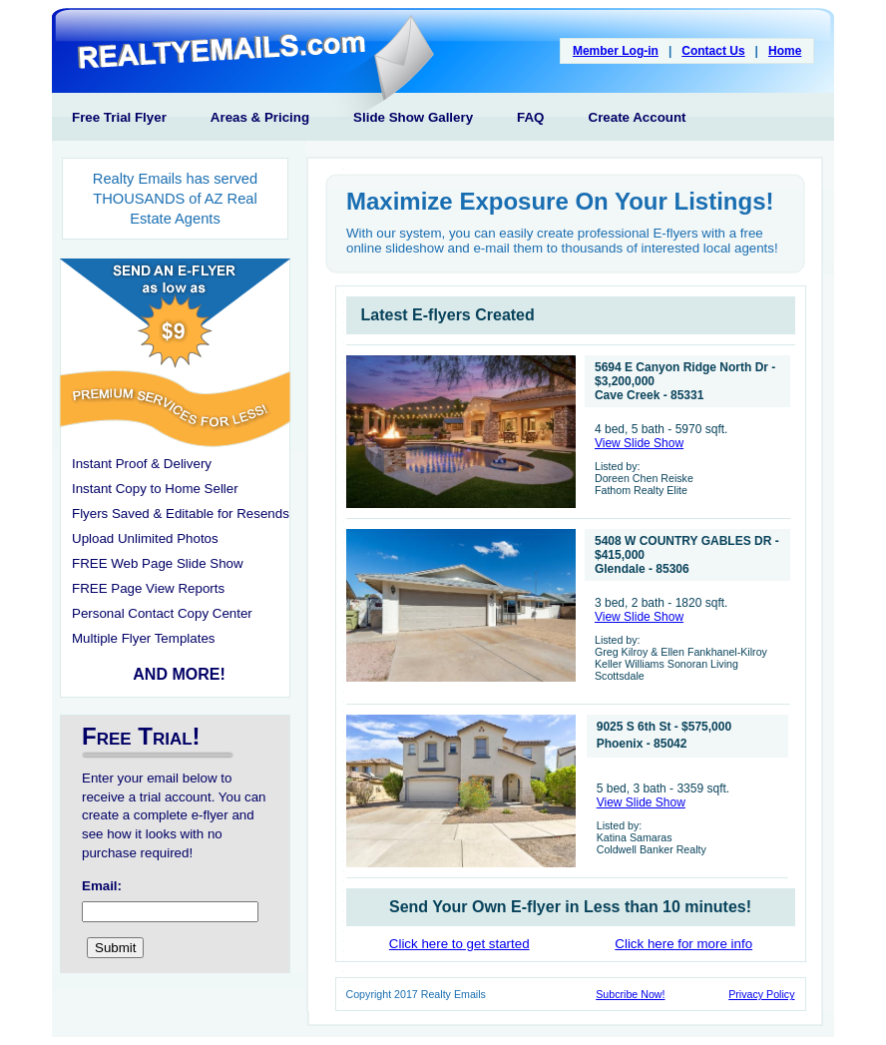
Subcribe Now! (630, 994)
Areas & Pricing (260, 117)
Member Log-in (616, 51)
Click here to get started (459, 943)
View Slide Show (639, 443)
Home (784, 51)
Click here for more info (683, 943)
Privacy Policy (761, 994)
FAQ (530, 117)
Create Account (637, 117)
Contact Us (712, 51)
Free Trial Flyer (119, 117)
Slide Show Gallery (413, 117)
